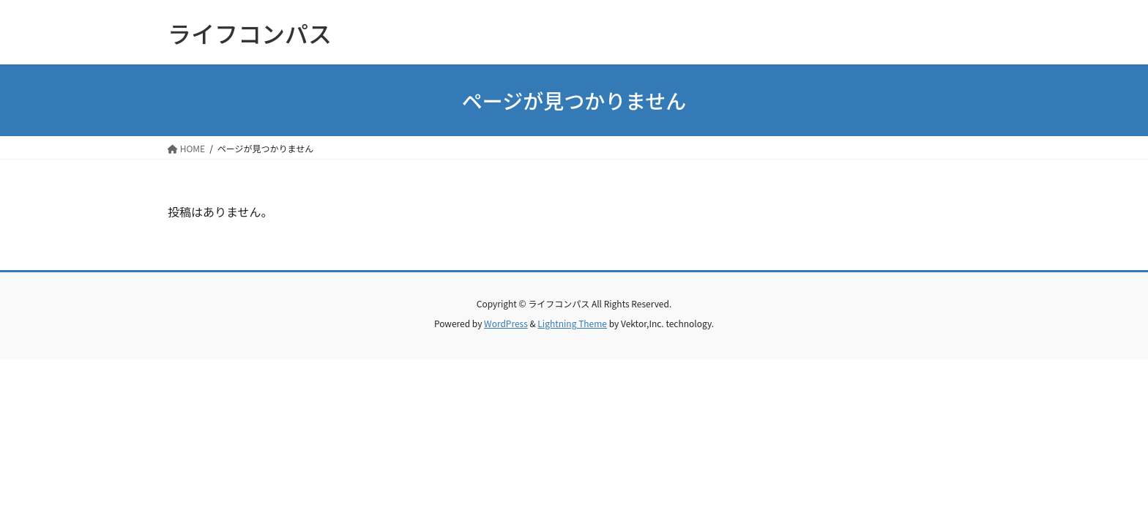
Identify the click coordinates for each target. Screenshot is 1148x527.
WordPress (506, 323)
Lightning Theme (572, 323)
